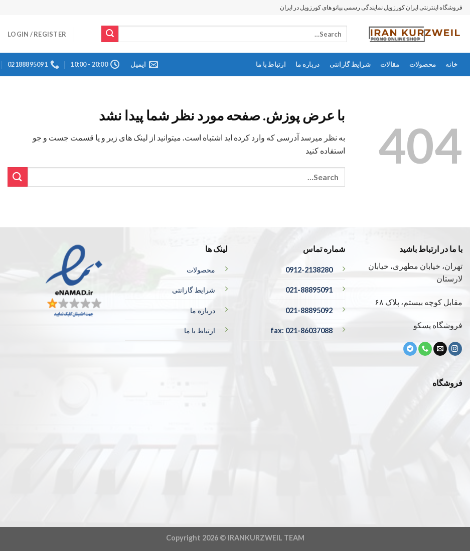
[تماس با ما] (425, 349)
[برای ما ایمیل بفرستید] (440, 349)
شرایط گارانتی (350, 64)
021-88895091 (309, 290)
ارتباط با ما (271, 64)
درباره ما (307, 64)
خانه (451, 64)
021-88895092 (309, 310)
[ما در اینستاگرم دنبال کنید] (455, 349)
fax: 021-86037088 (301, 330)
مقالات (389, 64)
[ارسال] (109, 34)
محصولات (422, 64)
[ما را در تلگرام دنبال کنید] (410, 349)
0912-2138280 (309, 269)
